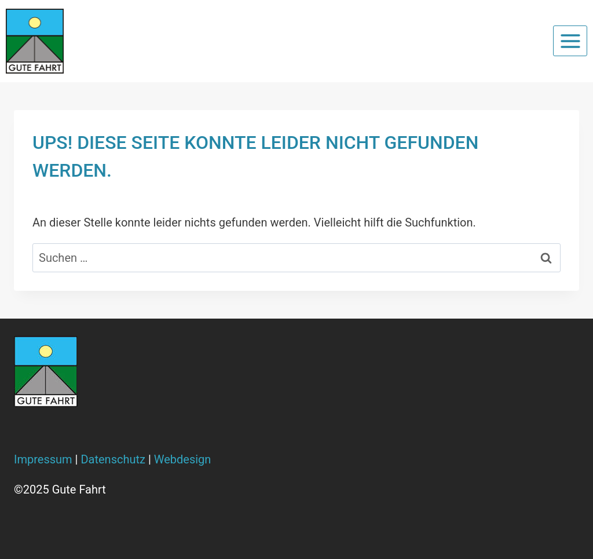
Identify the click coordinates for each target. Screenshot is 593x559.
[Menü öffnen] (570, 40)
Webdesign (182, 459)
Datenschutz (112, 459)
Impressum (43, 459)
